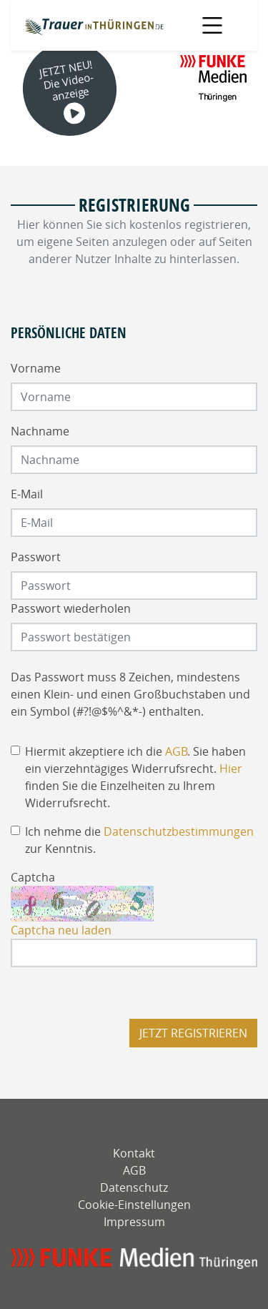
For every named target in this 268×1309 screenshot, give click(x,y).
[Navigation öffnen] (212, 25)
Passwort (36, 557)
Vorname (36, 368)
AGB (176, 751)
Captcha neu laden (61, 930)
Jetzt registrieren (193, 1033)
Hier (230, 768)
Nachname (40, 431)
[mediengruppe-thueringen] (134, 1259)
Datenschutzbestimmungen (179, 831)
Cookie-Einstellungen (134, 1204)
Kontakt (134, 1153)
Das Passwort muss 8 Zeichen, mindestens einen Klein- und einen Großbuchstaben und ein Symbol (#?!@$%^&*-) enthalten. (130, 694)
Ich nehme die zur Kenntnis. (139, 840)
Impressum (134, 1222)
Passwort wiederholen (71, 608)
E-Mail (27, 494)
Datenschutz (134, 1187)
